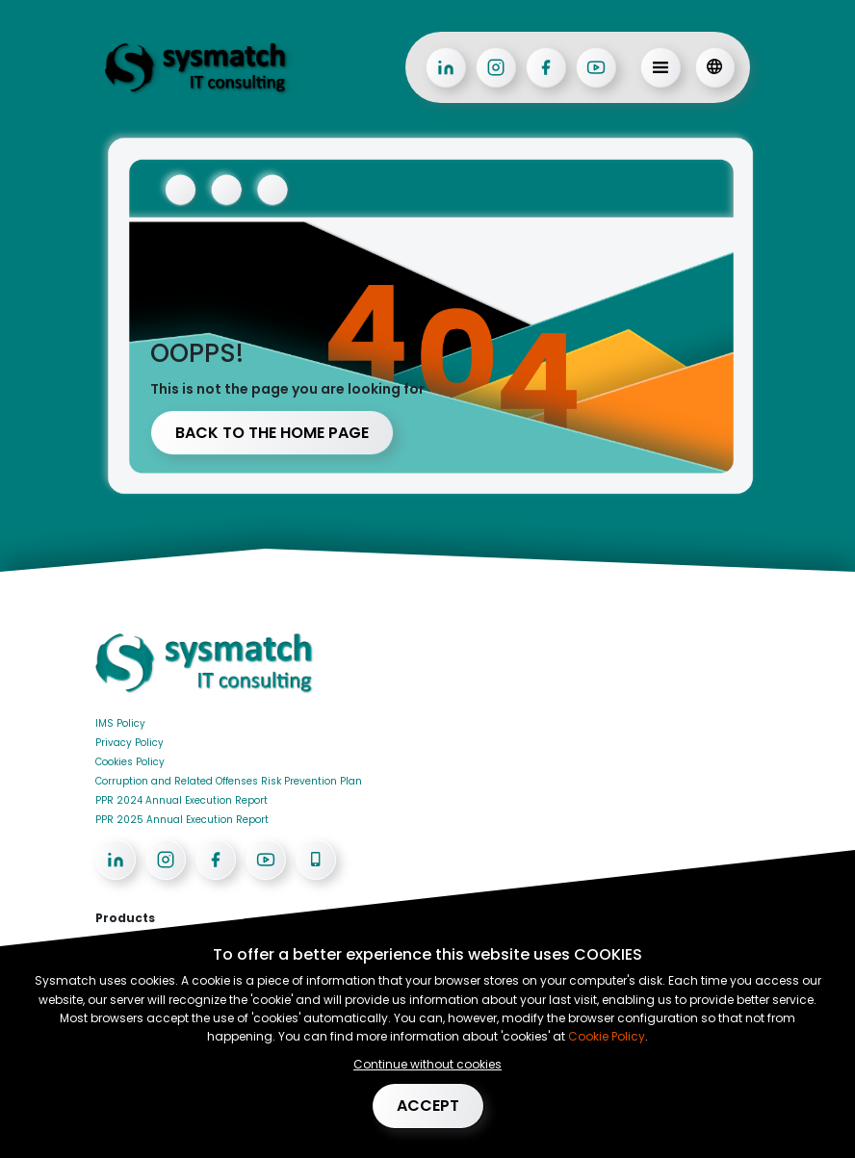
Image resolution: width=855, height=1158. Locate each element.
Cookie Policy (605, 1036)
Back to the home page (272, 433)
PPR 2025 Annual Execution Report (182, 819)
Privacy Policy (129, 742)
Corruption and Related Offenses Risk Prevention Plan (228, 781)
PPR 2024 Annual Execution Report (181, 800)
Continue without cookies (427, 1064)
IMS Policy (120, 723)
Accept (428, 1105)
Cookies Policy (130, 762)
